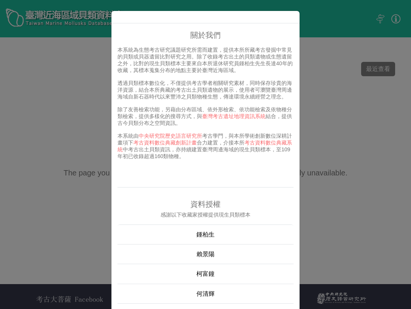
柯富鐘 (205, 274)
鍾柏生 (205, 234)
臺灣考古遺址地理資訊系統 (234, 116)
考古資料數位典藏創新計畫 (165, 143)
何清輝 (205, 294)
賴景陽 (205, 254)
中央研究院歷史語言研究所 (170, 136)
